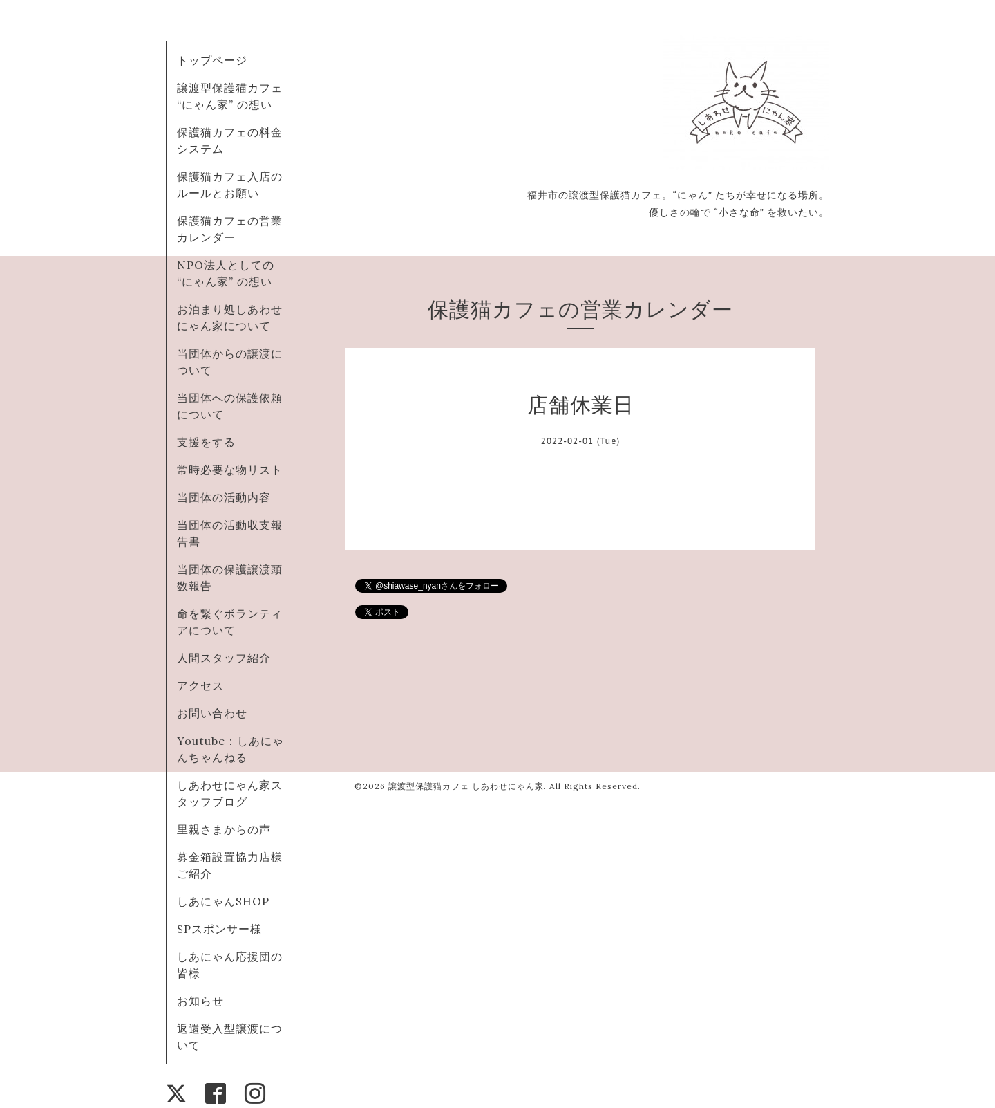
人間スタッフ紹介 (224, 658)
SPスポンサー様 (219, 929)
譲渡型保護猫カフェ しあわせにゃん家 (466, 786)
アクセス (200, 685)
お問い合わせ (212, 713)
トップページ (212, 60)
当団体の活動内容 (224, 497)
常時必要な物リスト (230, 470)
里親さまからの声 (224, 829)
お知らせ (200, 1001)
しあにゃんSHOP (223, 901)
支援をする (206, 442)
